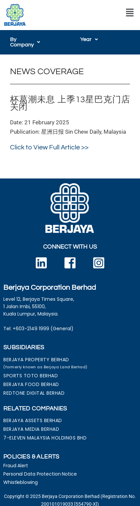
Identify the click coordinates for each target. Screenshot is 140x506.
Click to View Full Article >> (49, 142)
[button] (130, 12)
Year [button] (89, 39)
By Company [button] (28, 39)
